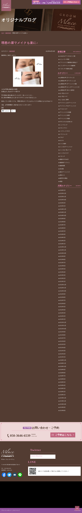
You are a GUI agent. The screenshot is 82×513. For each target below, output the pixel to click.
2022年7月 (62, 300)
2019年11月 (63, 401)
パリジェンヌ (63, 134)
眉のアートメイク (65, 172)
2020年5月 (62, 382)
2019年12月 (63, 398)
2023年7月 (62, 262)
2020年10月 (63, 366)
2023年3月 (62, 275)
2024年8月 (62, 221)
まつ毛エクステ (64, 93)
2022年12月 (63, 284)
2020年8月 (62, 372)
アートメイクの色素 (65, 112)
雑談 (61, 181)
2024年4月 (62, 234)
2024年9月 (62, 218)
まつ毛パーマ (63, 96)
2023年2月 (62, 278)
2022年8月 (62, 297)
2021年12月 (63, 322)
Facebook (4, 475)
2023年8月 (62, 259)
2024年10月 (63, 215)
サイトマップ (16, 510)
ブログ (62, 137)
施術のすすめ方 (64, 159)
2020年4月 (62, 385)
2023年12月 (63, 247)
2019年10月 (63, 404)
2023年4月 (62, 272)
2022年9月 (62, 294)
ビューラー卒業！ (65, 59)
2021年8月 (62, 335)
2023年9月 (62, 256)
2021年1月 (62, 357)
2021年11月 (63, 325)
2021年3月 (62, 350)
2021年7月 (62, 338)
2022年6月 (62, 303)
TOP (2, 33)
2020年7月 (62, 376)
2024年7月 (62, 225)
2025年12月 (63, 193)
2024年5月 (62, 231)
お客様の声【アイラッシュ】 (68, 80)
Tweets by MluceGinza (36, 455)
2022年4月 (62, 309)
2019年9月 (62, 407)
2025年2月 (62, 202)
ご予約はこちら (72, 2)
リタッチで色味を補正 (66, 68)
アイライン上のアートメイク (68, 102)
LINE (20, 475)
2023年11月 (63, 250)
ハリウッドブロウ (65, 131)
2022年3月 (62, 313)
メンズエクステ (64, 153)
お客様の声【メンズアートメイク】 (70, 87)
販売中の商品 (63, 178)
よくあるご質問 (64, 99)
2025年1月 (62, 206)
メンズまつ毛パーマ (65, 150)
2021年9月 (62, 331)
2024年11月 (63, 212)
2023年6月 (62, 265)
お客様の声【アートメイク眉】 (68, 84)
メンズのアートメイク (66, 146)
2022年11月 (63, 287)
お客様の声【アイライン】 (67, 77)
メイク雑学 (63, 143)
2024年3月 (62, 237)
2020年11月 (63, 363)
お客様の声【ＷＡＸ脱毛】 (67, 90)
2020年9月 (62, 369)
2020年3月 (62, 388)
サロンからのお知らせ (66, 121)
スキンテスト (63, 128)
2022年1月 (62, 319)
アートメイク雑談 (65, 118)
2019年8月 (62, 410)
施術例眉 (8, 33)
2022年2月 (62, 316)
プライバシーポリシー (6, 510)
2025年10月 (63, 199)
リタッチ (62, 156)
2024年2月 (62, 240)
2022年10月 (63, 291)
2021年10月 (63, 328)
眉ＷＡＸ (62, 175)
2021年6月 (62, 341)
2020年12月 (63, 360)
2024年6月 (62, 228)
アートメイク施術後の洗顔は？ (69, 62)
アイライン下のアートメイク (68, 106)
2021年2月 (62, 353)
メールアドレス (14, 475)
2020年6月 (62, 379)
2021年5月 (62, 344)
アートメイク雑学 (65, 115)
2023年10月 (63, 253)
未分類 (62, 168)
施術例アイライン (65, 162)
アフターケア (63, 109)
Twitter (9, 475)
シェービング (63, 124)
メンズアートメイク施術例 (67, 65)
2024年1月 (62, 243)
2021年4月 (62, 347)
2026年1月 (62, 190)
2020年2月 (62, 391)
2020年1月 (62, 394)
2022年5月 (62, 306)
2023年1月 (62, 281)
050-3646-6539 (54, 3)
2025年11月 (63, 196)
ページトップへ (77, 508)
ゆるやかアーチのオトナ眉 (67, 56)
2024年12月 (63, 209)
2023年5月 (62, 269)
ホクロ (62, 140)
